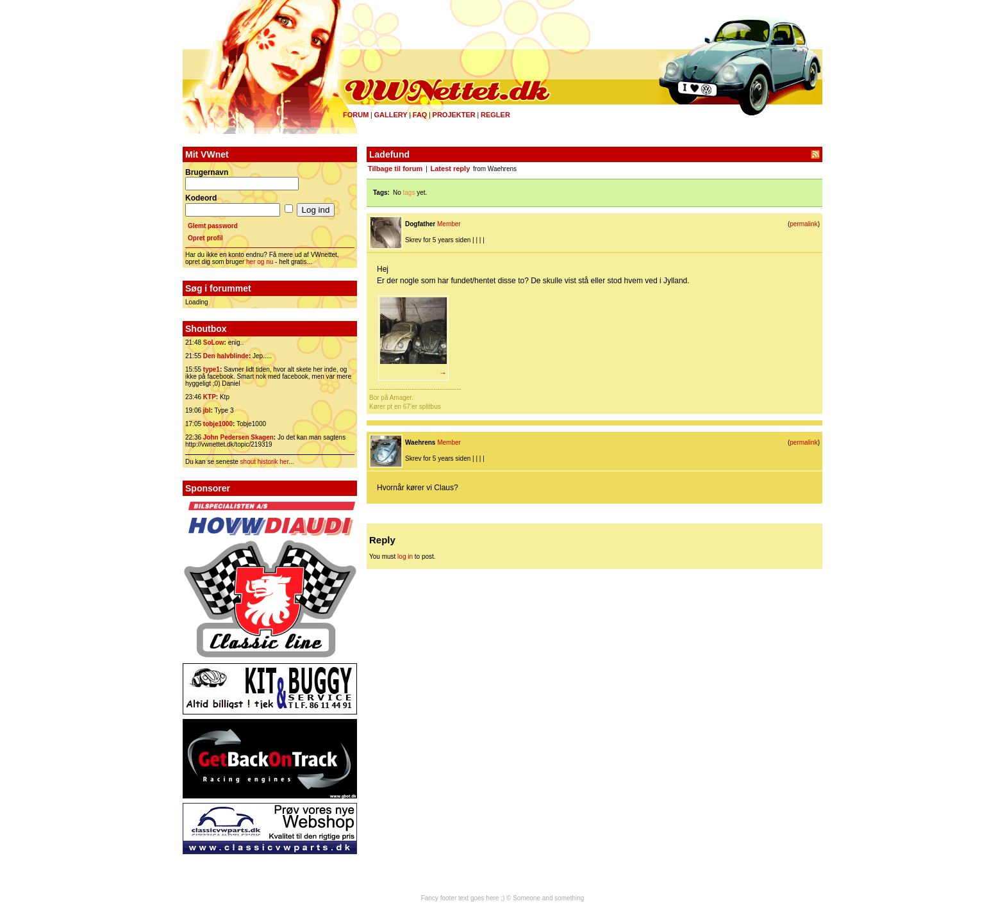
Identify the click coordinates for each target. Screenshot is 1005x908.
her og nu (259, 261)
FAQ (420, 115)
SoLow (213, 342)
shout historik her (264, 461)
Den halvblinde (226, 355)
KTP (209, 396)
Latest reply (450, 168)
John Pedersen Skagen (238, 437)
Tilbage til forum (395, 168)
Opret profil (205, 238)
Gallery (390, 115)
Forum (356, 115)
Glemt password (213, 225)
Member (449, 223)
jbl (207, 410)
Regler (495, 115)
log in (405, 556)
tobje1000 (218, 423)
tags (409, 192)
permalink (803, 223)
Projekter (454, 115)
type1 (211, 369)
